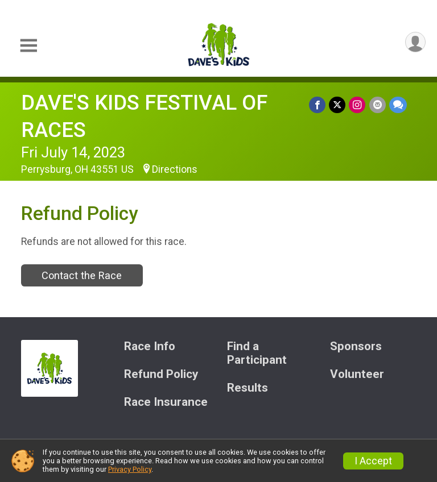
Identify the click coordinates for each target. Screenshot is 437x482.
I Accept (373, 461)
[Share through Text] (398, 105)
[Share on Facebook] (318, 105)
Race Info (149, 346)
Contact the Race (82, 275)
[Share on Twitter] (337, 105)
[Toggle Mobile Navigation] (28, 45)
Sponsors (356, 346)
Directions (174, 169)
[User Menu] (415, 42)
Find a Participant (257, 353)
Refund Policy (161, 374)
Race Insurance (166, 402)
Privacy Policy (129, 469)
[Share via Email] (377, 105)
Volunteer (357, 374)
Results (247, 387)
